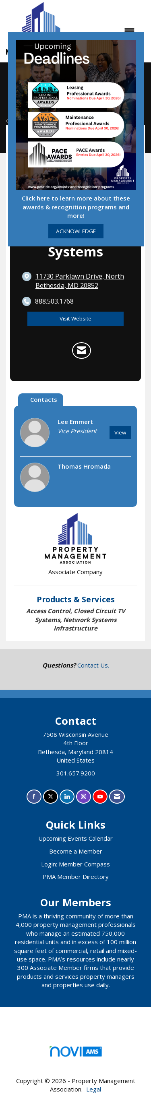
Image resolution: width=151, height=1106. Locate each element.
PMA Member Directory (76, 876)
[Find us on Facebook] (34, 797)
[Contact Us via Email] (117, 797)
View (120, 432)
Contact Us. (93, 665)
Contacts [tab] (43, 399)
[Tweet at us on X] (50, 797)
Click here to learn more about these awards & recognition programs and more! (76, 206)
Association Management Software (75, 1054)
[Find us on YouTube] (100, 797)
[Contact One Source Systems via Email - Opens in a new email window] (81, 350)
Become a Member (75, 851)
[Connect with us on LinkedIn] (67, 797)
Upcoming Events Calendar (75, 838)
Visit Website (75, 318)
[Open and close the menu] (110, 31)
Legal (93, 1089)
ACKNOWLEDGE (76, 231)
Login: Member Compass (75, 864)
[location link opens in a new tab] (82, 280)
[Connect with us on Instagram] (83, 797)
